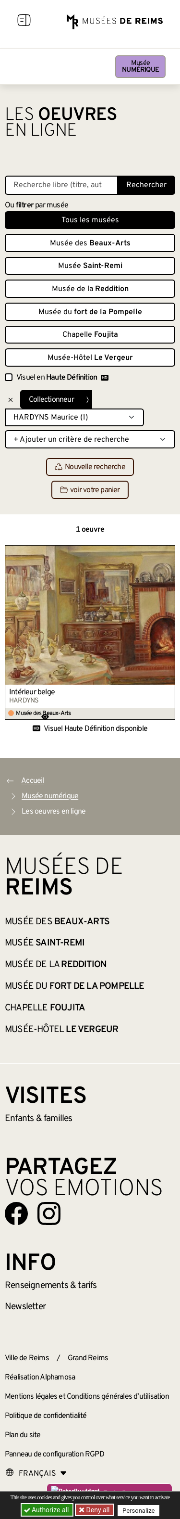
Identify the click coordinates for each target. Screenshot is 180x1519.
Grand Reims (88, 1358)
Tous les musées (90, 220)
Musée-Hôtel (90, 358)
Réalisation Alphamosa (40, 1377)
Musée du (90, 312)
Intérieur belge (32, 692)
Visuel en (62, 378)
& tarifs (51, 1285)
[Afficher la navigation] (24, 22)
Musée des (90, 243)
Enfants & (38, 1118)
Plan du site (22, 1435)
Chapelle (90, 335)
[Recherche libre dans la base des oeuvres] (61, 185)
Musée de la (90, 289)
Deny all (96, 1510)
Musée (140, 67)
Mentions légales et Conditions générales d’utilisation (87, 1397)
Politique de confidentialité (46, 1416)
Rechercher (146, 185)
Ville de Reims (27, 1358)
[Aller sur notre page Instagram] (48, 1213)
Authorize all (47, 1510)
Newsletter (25, 1307)
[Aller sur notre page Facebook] (16, 1213)
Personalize (138, 1510)
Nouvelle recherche (90, 467)
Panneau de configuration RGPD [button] (54, 1454)
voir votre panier (90, 490)
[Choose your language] (36, 1474)
